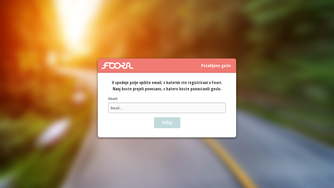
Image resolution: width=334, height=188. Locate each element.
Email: (113, 98)
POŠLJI (167, 123)
